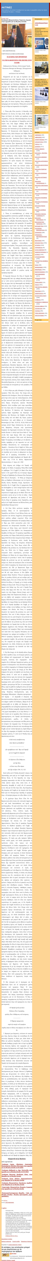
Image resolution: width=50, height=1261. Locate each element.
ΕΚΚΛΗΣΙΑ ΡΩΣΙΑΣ (40, 205)
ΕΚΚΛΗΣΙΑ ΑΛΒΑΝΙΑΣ (41, 157)
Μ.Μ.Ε (36, 265)
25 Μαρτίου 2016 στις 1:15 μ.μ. (12, 1235)
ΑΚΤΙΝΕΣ (7, 7)
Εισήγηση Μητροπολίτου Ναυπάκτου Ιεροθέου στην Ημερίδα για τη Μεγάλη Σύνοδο (17, 1183)
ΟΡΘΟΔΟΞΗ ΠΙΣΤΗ (40, 278)
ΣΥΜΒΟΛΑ (38, 299)
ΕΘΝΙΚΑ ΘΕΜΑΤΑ (39, 149)
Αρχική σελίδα (16, 1241)
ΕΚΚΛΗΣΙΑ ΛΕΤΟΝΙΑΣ (41, 177)
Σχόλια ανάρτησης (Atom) (14, 1244)
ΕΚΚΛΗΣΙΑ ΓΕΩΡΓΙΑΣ (40, 169)
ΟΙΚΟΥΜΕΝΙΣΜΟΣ (9, 1202)
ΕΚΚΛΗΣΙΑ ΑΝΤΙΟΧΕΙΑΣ (41, 161)
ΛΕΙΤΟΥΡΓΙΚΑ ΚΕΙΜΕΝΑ (41, 261)
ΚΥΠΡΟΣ (37, 254)
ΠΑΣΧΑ (37, 284)
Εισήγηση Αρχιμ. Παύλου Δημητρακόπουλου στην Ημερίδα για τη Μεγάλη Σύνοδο (17, 1179)
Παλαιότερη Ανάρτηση (26, 1241)
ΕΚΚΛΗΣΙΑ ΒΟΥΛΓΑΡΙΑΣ (41, 165)
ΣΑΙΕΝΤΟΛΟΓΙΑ (39, 293)
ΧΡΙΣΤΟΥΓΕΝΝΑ (39, 315)
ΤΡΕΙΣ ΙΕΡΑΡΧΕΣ (39, 313)
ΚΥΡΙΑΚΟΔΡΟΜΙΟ (40, 257)
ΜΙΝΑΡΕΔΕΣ (38, 269)
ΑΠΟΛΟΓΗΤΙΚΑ (39, 142)
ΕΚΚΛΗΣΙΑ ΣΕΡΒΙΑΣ (40, 210)
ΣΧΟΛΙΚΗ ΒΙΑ (38, 308)
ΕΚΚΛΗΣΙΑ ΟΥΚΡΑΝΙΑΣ (41, 193)
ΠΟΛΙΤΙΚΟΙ (38, 291)
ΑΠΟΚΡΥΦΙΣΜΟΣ (39, 139)
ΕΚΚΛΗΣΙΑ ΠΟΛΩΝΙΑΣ (41, 197)
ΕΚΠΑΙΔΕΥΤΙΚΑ (39, 226)
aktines (14, 1253)
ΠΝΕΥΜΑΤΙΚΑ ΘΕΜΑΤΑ (41, 287)
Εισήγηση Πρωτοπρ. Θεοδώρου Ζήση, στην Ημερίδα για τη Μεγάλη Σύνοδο (17, 1175)
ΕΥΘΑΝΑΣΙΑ (38, 232)
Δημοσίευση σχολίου (7, 1239)
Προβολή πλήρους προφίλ (8, 1260)
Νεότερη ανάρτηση (6, 1241)
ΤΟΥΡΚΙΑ (37, 311)
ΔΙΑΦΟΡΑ (37, 146)
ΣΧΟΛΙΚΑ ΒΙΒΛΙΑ (39, 306)
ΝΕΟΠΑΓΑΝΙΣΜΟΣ (40, 272)
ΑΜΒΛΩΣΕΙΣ (38, 137)
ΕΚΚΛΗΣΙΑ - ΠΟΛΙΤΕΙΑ (41, 153)
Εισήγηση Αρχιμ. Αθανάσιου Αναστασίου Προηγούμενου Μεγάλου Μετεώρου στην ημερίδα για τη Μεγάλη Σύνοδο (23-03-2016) (17, 1166)
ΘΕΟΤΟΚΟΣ (38, 240)
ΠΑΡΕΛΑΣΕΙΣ (38, 282)
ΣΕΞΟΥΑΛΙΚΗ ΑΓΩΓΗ (40, 295)
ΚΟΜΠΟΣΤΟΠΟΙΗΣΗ (40, 252)
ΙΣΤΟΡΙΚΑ (37, 245)
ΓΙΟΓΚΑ (37, 144)
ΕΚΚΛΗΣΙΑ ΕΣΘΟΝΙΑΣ (41, 173)
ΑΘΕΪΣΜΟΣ (38, 135)
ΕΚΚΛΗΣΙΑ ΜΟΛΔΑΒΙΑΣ (41, 189)
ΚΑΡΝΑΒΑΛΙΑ (38, 247)
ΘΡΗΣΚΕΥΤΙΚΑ (39, 243)
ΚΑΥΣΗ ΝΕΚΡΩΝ (39, 250)
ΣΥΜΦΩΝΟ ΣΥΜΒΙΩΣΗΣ (41, 302)
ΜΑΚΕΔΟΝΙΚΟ (39, 267)
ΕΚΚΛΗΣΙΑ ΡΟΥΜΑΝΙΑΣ (41, 201)
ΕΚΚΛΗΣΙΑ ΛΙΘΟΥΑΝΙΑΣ (41, 185)
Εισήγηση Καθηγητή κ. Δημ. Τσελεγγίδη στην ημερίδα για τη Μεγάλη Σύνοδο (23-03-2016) (17, 1171)
